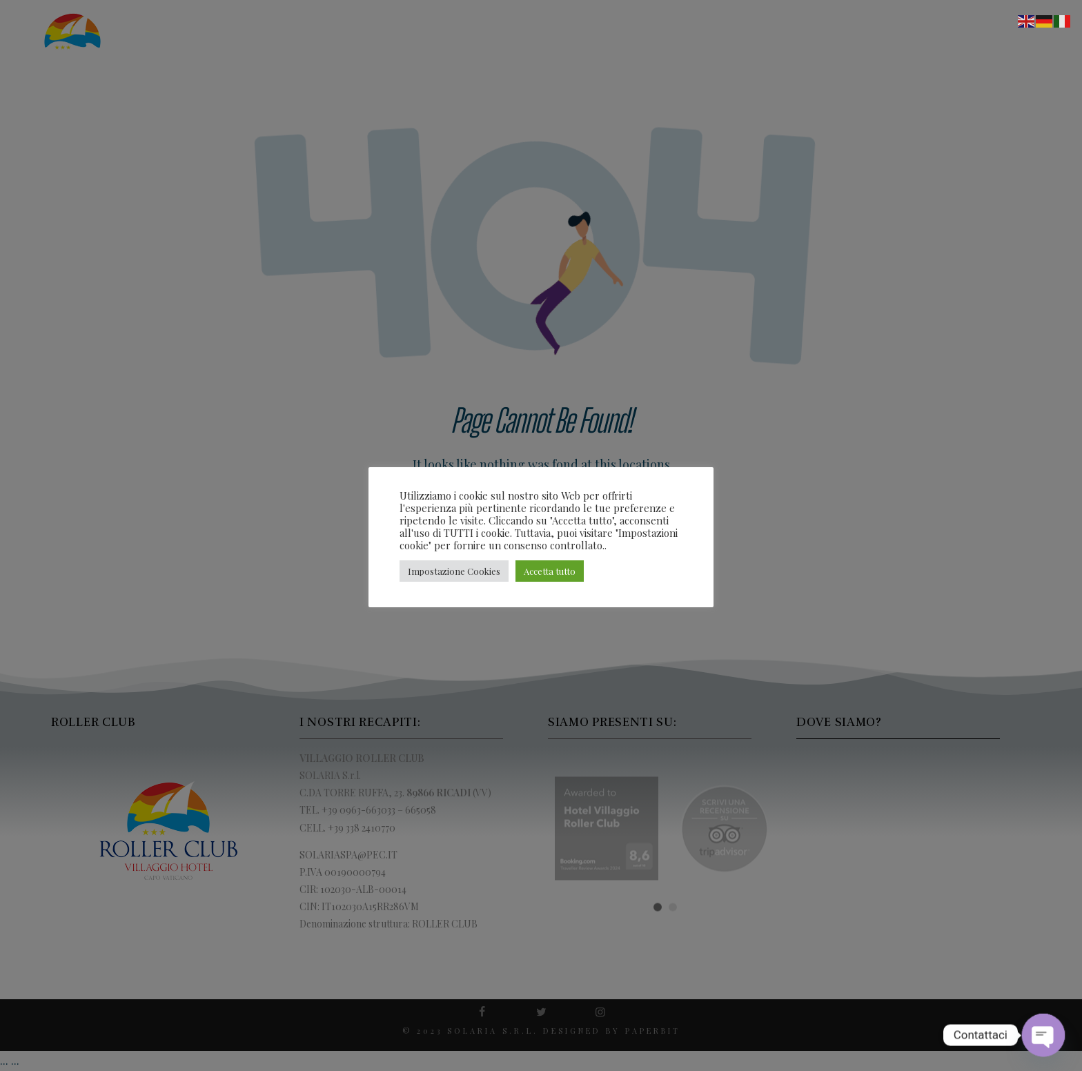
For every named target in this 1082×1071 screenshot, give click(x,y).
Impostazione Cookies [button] (454, 571)
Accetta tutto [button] (550, 571)
